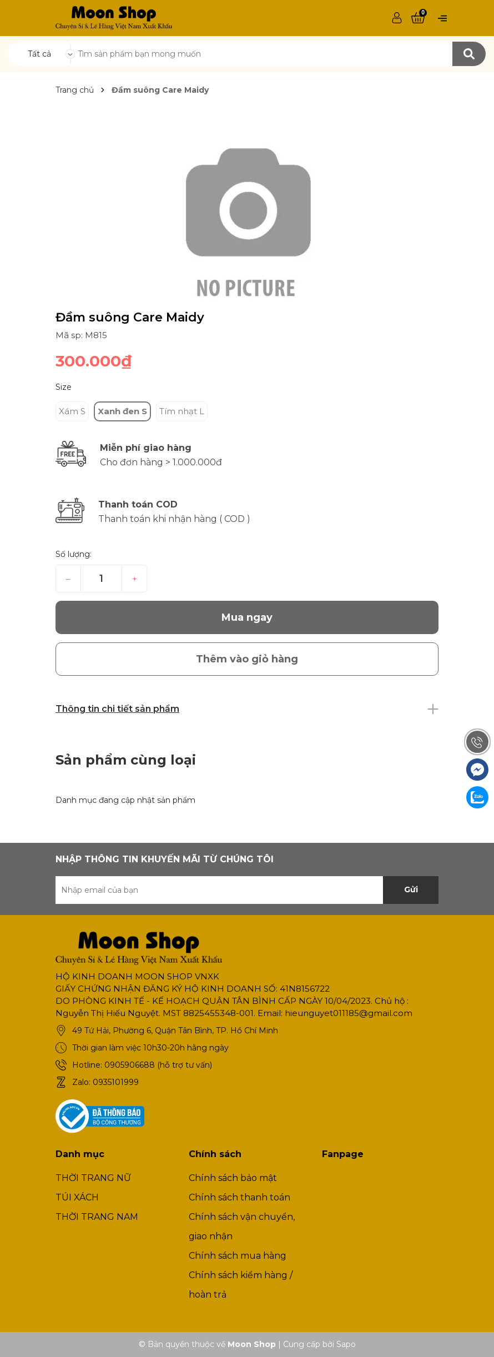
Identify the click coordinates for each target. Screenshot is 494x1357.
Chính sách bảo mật (233, 1178)
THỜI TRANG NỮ (93, 1178)
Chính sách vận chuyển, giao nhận (242, 1227)
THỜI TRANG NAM (97, 1217)
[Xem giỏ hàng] (418, 18)
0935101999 (116, 1082)
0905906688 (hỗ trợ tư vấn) (158, 1065)
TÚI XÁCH (77, 1197)
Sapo (346, 1344)
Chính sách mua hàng (237, 1255)
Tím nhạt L (181, 411)
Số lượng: (74, 554)
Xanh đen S (122, 411)
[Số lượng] (101, 578)
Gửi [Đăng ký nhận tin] (411, 889)
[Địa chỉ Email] (247, 890)
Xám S (72, 411)
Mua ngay (247, 617)
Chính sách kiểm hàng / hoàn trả (241, 1285)
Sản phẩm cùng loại (126, 760)
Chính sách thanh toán (239, 1197)
